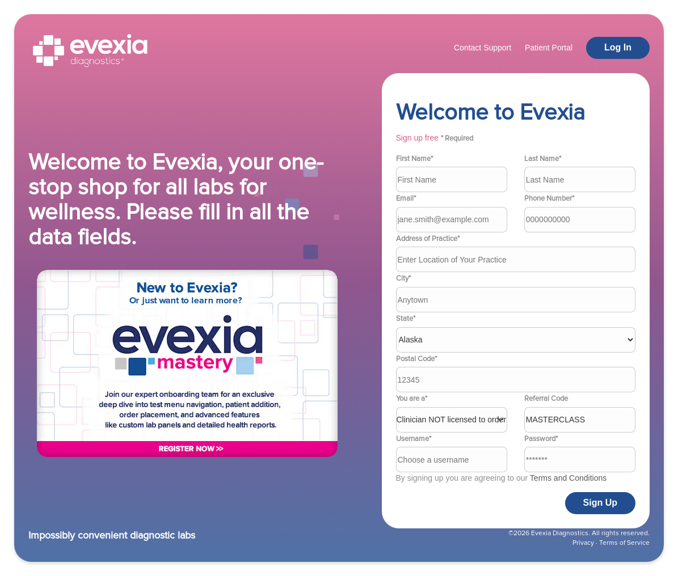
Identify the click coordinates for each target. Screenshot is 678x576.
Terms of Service (624, 543)
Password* (541, 438)
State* (405, 318)
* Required (457, 138)
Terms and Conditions (568, 477)
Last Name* (542, 158)
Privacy (583, 543)
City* (403, 278)
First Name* (414, 158)
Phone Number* (549, 198)
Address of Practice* (428, 238)
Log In (617, 47)
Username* (413, 438)
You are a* (411, 398)
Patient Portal (548, 47)
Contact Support (482, 47)
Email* (406, 198)
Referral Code (546, 398)
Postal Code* (416, 358)
